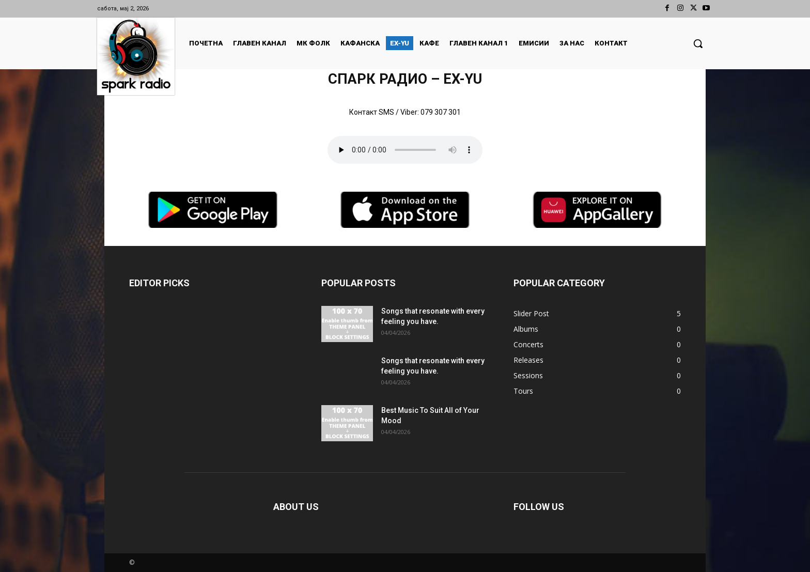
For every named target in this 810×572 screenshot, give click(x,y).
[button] (698, 43)
